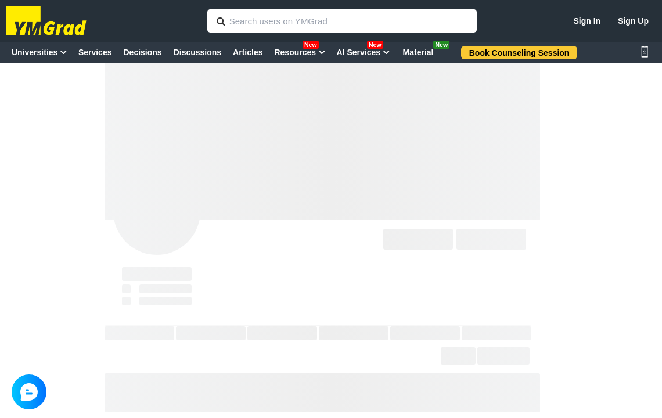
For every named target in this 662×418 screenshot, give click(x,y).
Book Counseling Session (519, 52)
